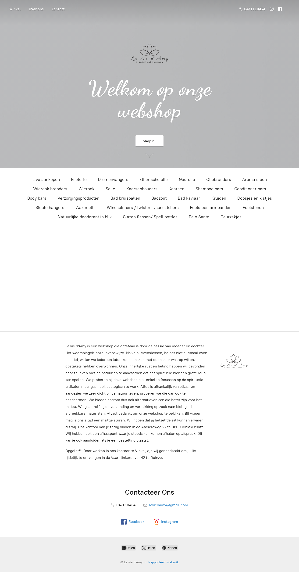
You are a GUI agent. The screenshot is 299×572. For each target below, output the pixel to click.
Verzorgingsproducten (78, 198)
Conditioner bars (250, 188)
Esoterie (79, 179)
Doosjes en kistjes (254, 198)
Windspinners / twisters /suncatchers (143, 207)
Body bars (36, 198)
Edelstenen (253, 207)
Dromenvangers (113, 179)
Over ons (36, 9)
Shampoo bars (209, 188)
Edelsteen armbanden (210, 207)
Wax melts (85, 207)
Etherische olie (153, 179)
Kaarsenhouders (141, 188)
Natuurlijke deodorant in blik (85, 216)
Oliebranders (218, 179)
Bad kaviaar (189, 198)
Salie (110, 188)
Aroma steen (254, 179)
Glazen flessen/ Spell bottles (150, 216)
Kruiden (218, 198)
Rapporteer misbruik (163, 562)
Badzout (159, 198)
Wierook (86, 188)
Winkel (15, 9)
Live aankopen (46, 179)
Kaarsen (176, 188)
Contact (58, 9)
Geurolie (187, 179)
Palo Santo (199, 216)
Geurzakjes (231, 216)
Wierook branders (50, 188)
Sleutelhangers (50, 207)
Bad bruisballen (125, 198)
